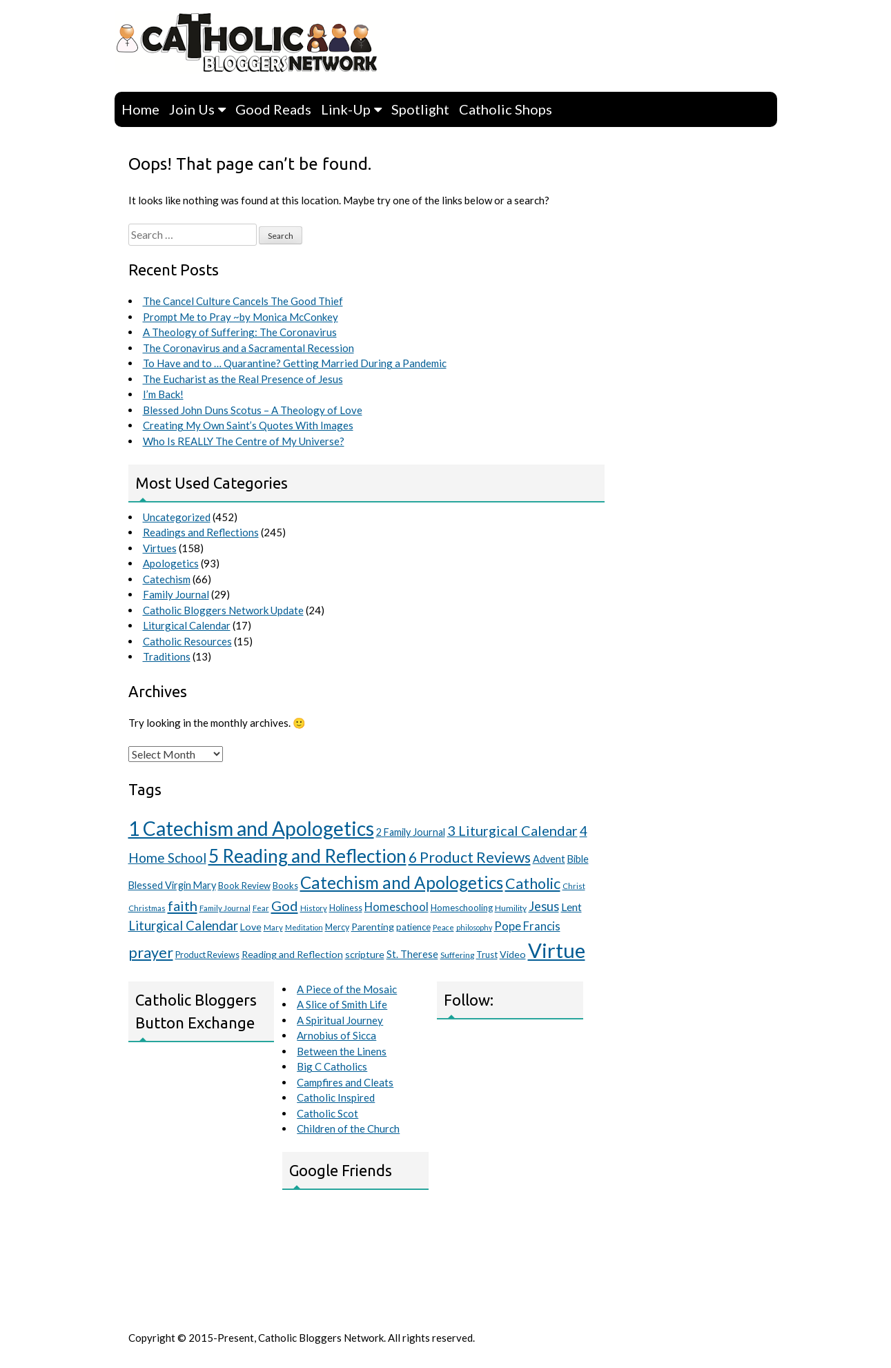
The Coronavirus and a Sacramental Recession (248, 348)
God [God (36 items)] (284, 905)
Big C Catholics (332, 1066)
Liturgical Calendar (187, 625)
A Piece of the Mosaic (347, 989)
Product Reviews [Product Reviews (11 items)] (207, 955)
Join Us (192, 109)
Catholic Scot (327, 1113)
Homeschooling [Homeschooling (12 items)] (462, 907)
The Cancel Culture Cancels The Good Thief (243, 301)
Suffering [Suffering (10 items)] (457, 955)
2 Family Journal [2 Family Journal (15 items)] (410, 832)
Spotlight (420, 109)
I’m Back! (163, 394)
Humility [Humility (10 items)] (511, 908)
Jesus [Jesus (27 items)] (544, 906)
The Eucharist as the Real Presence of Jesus (243, 379)
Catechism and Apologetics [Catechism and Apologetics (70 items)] (401, 882)
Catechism (166, 579)
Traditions (166, 656)
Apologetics (171, 563)
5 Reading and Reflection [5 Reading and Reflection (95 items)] (307, 856)
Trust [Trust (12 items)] (487, 954)
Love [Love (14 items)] (251, 926)
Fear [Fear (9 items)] (261, 907)
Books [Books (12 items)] (285, 885)
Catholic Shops (505, 109)
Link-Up (346, 109)
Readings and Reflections (201, 532)
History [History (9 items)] (313, 907)
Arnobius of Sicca (336, 1035)
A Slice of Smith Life (342, 1004)
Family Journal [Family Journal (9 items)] (225, 907)
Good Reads (273, 109)
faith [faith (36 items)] (182, 905)
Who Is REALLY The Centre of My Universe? (243, 441)
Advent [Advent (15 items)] (549, 859)
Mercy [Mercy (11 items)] (337, 927)
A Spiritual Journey (340, 1020)
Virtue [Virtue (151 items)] (556, 950)
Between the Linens (341, 1051)
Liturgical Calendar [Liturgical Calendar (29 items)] (183, 925)
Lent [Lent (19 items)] (571, 906)
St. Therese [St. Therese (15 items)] (412, 954)
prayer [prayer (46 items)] (150, 952)
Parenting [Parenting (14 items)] (372, 926)
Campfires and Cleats (345, 1082)
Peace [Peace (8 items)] (443, 927)
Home (140, 109)
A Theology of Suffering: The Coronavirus (240, 332)
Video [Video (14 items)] (513, 954)
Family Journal (176, 594)
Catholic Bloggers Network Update (223, 610)
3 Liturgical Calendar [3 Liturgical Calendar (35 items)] (512, 830)
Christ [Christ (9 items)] (573, 885)
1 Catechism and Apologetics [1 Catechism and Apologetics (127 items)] (251, 828)
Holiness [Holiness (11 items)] (345, 908)
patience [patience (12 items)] (413, 926)
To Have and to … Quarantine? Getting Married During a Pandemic (295, 363)
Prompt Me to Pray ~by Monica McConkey (240, 317)
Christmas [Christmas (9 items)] (147, 907)
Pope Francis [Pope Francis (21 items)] (527, 926)
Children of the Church (348, 1128)
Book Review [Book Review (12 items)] (244, 885)
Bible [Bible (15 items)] (578, 859)
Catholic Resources (187, 641)
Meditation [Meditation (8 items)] (304, 927)
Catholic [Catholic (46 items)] (532, 883)
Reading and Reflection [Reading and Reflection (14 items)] (292, 954)
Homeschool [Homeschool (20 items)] (396, 906)
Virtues (160, 548)
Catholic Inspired (336, 1097)
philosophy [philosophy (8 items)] (474, 927)
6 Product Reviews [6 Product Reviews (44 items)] (470, 857)
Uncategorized (176, 517)
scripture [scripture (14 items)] (364, 954)
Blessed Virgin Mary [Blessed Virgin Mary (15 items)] (172, 885)
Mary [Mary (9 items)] (273, 927)
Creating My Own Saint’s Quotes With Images (248, 425)
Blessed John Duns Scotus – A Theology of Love (252, 410)
